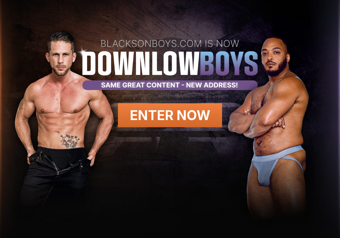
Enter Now (170, 115)
